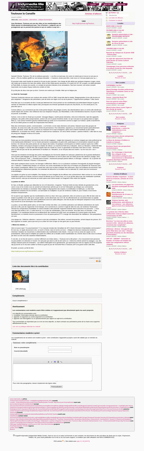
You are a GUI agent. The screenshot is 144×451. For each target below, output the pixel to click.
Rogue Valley (40, 424)
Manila (29, 407)
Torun (105, 412)
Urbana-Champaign (16, 426)
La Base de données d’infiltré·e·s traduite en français (118, 141)
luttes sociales (23, 19)
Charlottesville (77, 421)
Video (26, 429)
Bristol (73, 409)
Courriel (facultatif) (20, 351)
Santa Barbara (89, 424)
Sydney (55, 417)
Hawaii (111, 421)
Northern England (119, 411)
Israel (56, 426)
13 (131, 72)
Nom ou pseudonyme (21, 347)
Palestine (61, 426)
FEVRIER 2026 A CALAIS (115, 30)
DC (108, 421)
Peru (84, 414)
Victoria (66, 406)
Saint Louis (48, 424)
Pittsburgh (13, 424)
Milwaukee (43, 422)
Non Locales (120, 82)
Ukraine (121, 412)
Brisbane (19, 417)
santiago (108, 414)
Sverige (92, 412)
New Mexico (83, 422)
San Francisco (64, 424)
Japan (21, 407)
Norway (127, 411)
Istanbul (39, 411)
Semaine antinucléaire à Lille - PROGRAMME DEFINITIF (122, 35)
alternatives (33, 19)
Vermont (26, 426)
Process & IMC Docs (37, 427)
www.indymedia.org (16, 402)
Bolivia (35, 414)
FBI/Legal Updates (16, 427)
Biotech (12, 432)
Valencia (23, 414)
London (76, 411)
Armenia (36, 409)
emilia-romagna (106, 409)
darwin (28, 417)
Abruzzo (12, 409)
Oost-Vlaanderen (23, 412)
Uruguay (119, 414)
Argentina (29, 414)
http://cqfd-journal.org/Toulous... (83, 23)
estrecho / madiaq (29, 404)
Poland (55, 412)
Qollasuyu (97, 414)
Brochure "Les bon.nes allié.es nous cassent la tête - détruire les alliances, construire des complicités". (119, 223)
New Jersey (75, 422)
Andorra (23, 409)
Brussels (78, 409)
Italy (43, 411)
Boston (65, 421)
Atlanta (23, 421)
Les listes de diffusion (116, 18)
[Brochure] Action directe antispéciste (119, 136)
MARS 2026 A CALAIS (114, 26)
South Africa (48, 404)
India (11, 419)
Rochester (32, 424)
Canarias (20, 404)
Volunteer (51, 427)
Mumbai (15, 419)
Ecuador (75, 414)
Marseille (90, 411)
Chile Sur (49, 414)
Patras (44, 412)
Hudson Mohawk (124, 421)
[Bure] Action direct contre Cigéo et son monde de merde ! (119, 108)
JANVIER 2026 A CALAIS (115, 48)
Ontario (35, 406)
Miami (31, 422)
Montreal (30, 406)
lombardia (70, 411)
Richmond (25, 424)
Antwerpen (29, 409)
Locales (120, 23)
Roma (65, 412)
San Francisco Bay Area (77, 424)
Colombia (69, 414)
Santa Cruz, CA (99, 424)
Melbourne (43, 417)
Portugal (60, 412)
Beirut (53, 426)
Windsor (71, 406)
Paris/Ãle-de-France (35, 412)
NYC (114, 422)
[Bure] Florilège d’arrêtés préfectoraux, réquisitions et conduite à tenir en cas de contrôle (120, 91)
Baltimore (44, 421)
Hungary (29, 411)
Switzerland (99, 412)
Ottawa (40, 406)
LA (19, 422)
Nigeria (42, 404)
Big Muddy (51, 421)
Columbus (103, 421)
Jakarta (16, 407)
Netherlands (106, 411)
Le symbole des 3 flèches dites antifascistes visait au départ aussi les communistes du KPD (120, 213)
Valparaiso (125, 414)
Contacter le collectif (115, 20)
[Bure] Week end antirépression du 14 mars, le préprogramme (122, 194)
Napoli (100, 411)
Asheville (18, 421)
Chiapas (40, 414)
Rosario (103, 414)
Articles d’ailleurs (120, 174)
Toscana (109, 412)
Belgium (62, 409)
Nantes (95, 411)
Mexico (80, 414)
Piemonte (50, 412)
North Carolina (100, 422)
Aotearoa (13, 417)
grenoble (23, 411)
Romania (70, 412)
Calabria (89, 409)
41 (131, 249)
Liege (52, 411)
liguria (56, 411)
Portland (19, 424)
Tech (46, 427)
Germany (17, 411)
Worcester (41, 426)
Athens (40, 409)
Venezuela (13, 416)
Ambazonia (13, 404)
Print (11, 429)
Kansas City (14, 422)
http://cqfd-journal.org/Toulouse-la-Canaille (26, 251)
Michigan (36, 422)
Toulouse (115, 412)
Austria (45, 409)
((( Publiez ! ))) (114, 12)
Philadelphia (127, 422)
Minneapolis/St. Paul (53, 422)
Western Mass (33, 426)
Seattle (113, 424)
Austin (28, 421)
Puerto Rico (90, 414)
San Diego (55, 424)
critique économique (45, 19)
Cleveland (90, 421)
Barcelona (51, 409)
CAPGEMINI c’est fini (113, 85)
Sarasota (108, 424)
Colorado (97, 421)
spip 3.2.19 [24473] (83, 444)
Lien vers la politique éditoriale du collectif (26, 326)
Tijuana (113, 414)
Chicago (84, 421)
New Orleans (91, 422)
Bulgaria (83, 409)
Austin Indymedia (35, 421)
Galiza (12, 411)
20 (131, 113)
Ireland (34, 411)
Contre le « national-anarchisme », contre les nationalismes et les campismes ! (120, 129)
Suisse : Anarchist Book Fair (116, 97)
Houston (116, 421)
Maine (27, 422)
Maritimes (24, 406)
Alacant (17, 409)
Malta (85, 411)
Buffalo (69, 421)
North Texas (109, 422)
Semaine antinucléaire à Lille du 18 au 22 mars (122, 42)
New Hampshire (65, 422)
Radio (15, 429)
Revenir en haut (120, 78)
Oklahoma (119, 422)
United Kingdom (15, 414)
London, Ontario (15, 406)
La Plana (47, 411)
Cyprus (99, 409)
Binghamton (59, 421)
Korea (25, 407)
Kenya (37, 404)
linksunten (64, 411)
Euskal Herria (128, 409)
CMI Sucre (62, 414)
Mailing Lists (26, 427)
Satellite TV (21, 429)
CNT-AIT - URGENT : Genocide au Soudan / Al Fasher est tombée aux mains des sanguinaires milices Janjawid (118, 241)
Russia (75, 412)
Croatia (94, 409)
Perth (49, 417)
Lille (59, 411)
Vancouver (60, 406)
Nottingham (14, 412)
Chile (44, 414)
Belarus (57, 409)
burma (12, 407)
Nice (111, 411)
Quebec (45, 406)
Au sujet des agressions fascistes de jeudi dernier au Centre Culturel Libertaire (119, 60)
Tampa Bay (119, 424)
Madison (22, 422)
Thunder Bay (52, 406)
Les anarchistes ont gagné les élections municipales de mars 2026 (123, 186)
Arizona (12, 421)
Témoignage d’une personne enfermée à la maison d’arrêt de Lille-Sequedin (120, 67)
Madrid (81, 411)
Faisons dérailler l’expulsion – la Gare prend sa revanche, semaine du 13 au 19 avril (119, 178)
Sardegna (81, 412)
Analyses (120, 123)
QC (33, 407)
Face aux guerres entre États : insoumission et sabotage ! (117, 102)
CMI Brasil (55, 414)
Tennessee (126, 424)
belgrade (68, 409)
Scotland (87, 412)
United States (14, 431)
